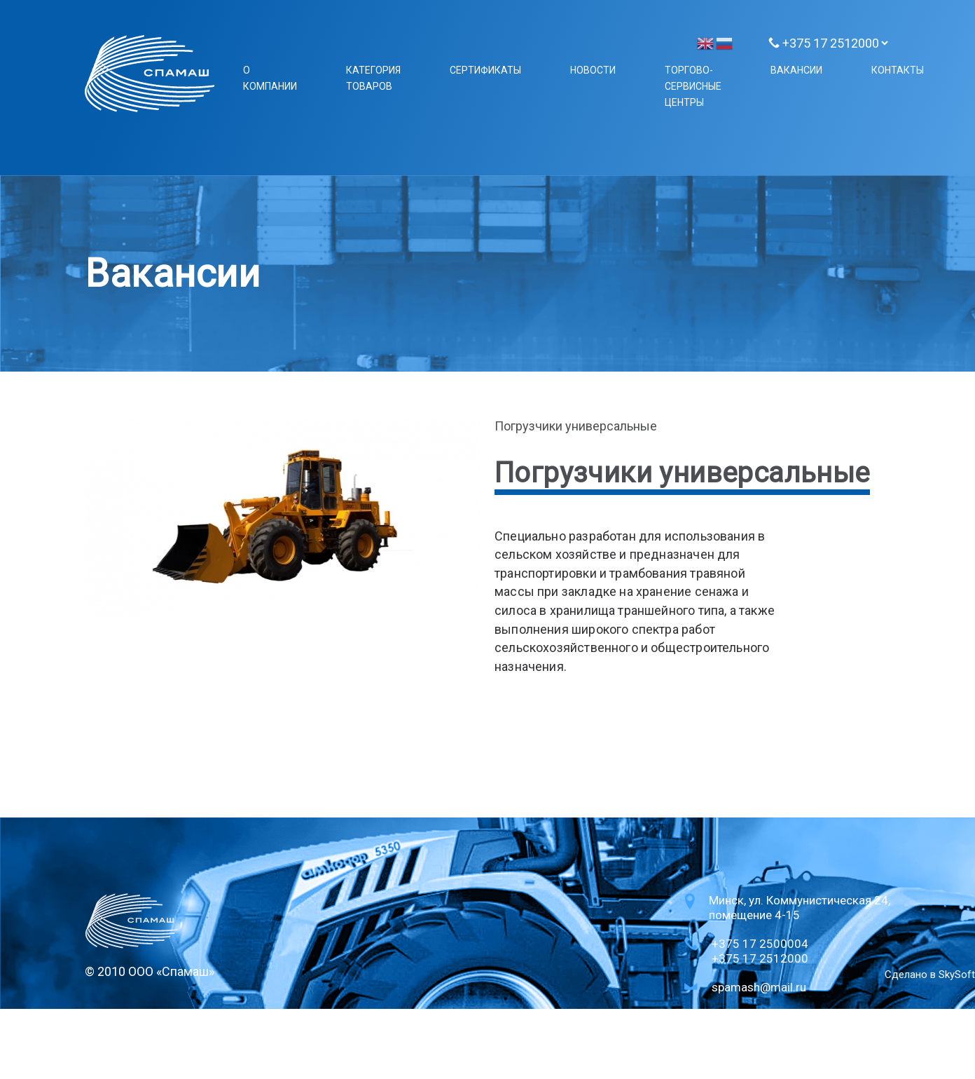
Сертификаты (485, 70)
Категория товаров (373, 78)
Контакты (897, 70)
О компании (270, 78)
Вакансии (796, 70)
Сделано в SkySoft (930, 974)
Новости (593, 70)
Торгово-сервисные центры (693, 86)
